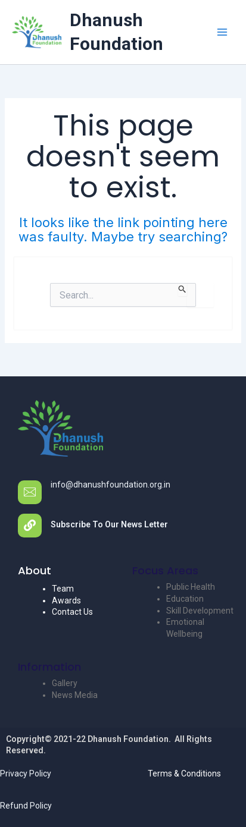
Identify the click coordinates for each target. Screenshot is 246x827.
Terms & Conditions (184, 773)
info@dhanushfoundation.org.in (110, 484)
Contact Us (72, 612)
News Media (75, 695)
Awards (66, 600)
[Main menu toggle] (222, 32)
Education (185, 598)
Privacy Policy (25, 773)
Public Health (190, 587)
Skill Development (199, 610)
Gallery (64, 683)
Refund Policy (26, 805)
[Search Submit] (182, 289)
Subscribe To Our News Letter (109, 524)
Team (63, 588)
